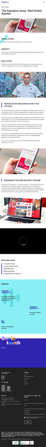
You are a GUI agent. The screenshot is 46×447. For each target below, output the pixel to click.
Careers (25, 381)
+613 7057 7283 (4, 373)
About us (26, 374)
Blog (25, 379)
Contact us (26, 383)
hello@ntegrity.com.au (5, 372)
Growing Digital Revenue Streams (7, 399)
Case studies (5, 7)
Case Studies (26, 378)
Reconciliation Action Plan (29, 376)
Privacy (25, 384)
